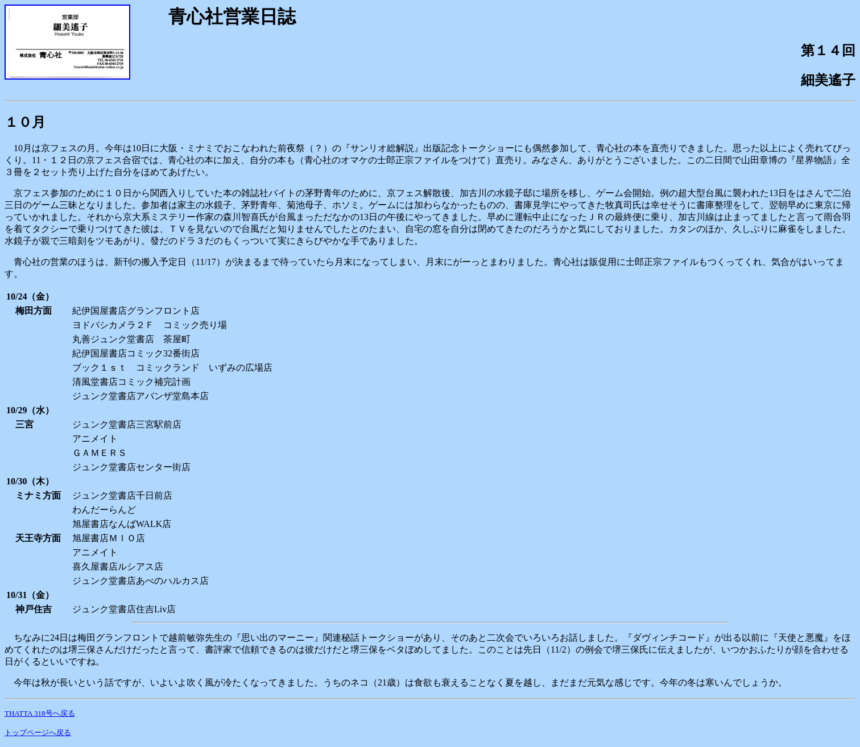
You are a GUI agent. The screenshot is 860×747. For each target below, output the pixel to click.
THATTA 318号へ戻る (40, 713)
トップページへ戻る (38, 732)
